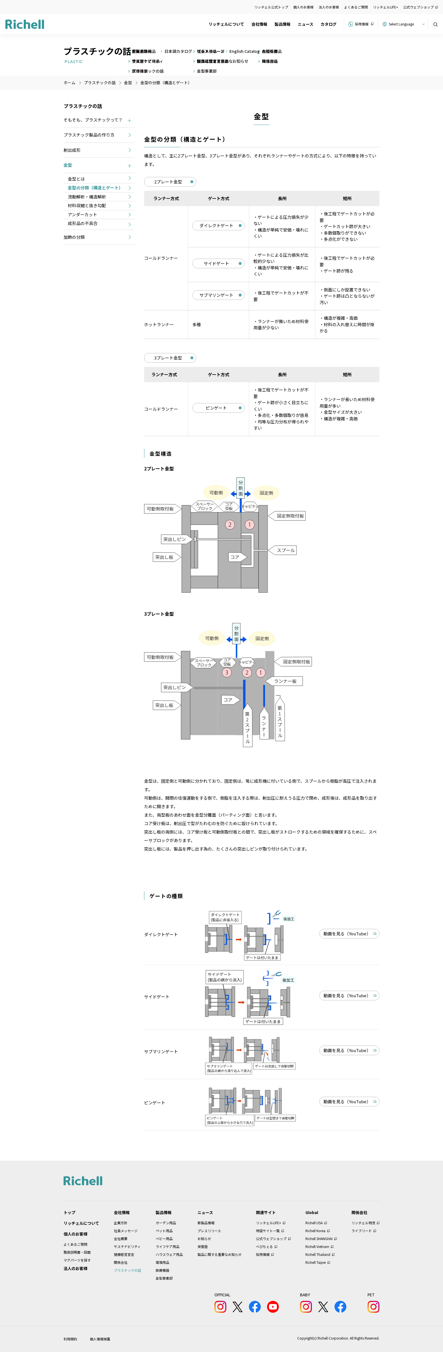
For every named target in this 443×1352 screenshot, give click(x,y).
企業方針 (120, 1222)
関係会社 (120, 1262)
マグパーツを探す (77, 1260)
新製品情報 (205, 1222)
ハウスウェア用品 (169, 1254)
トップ (69, 1212)
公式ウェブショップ (418, 7)
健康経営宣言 (124, 1254)
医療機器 (162, 1270)
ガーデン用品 (166, 1222)
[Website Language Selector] (406, 24)
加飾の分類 (74, 237)
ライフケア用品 (167, 1246)
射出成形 (72, 150)
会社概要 (120, 1238)
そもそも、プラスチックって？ (93, 120)
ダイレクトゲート (216, 225)
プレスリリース (209, 1230)
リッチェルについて (226, 24)
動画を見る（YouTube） (347, 933)
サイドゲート (216, 263)
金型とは (76, 179)
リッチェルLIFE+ (385, 7)
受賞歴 (202, 1246)
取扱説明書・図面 (77, 1252)
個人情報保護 (100, 1338)
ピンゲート (216, 408)
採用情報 (361, 23)
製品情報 (282, 24)
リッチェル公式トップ (271, 7)
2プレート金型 (168, 182)
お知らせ (204, 1238)
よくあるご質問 (356, 7)
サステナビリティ (127, 1246)
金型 (68, 165)
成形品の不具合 (82, 223)
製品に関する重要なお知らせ (219, 1254)
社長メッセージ (126, 1230)
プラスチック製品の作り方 (89, 135)
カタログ (328, 24)
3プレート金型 (168, 358)
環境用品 (162, 1262)
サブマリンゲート (216, 295)
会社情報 (259, 24)
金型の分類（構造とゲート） (95, 188)
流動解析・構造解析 (87, 197)
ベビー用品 (164, 1238)
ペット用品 (164, 1230)
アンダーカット (82, 214)
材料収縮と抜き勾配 (87, 205)
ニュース (305, 24)
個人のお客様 (303, 7)
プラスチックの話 (127, 1270)
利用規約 (70, 1338)
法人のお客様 (329, 7)
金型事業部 (164, 1278)
